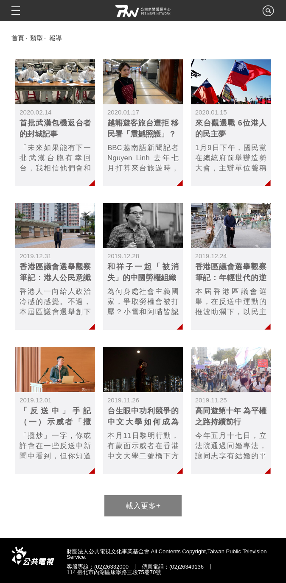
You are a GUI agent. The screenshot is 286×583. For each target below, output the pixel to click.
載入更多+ (143, 506)
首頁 (17, 38)
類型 (36, 38)
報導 (55, 38)
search (268, 13)
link (55, 122)
